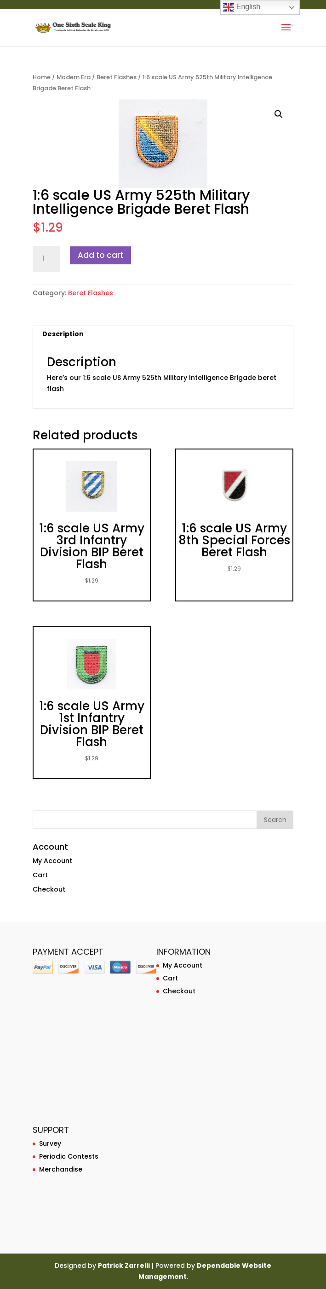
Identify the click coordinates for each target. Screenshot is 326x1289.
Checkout (49, 889)
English (241, 7)
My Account (52, 860)
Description (63, 333)
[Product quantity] (46, 259)
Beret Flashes (117, 77)
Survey (50, 1143)
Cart (40, 875)
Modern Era (74, 77)
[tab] (163, 334)
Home (42, 77)
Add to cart (100, 255)
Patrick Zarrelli (124, 1265)
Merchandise (60, 1169)
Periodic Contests (68, 1156)
